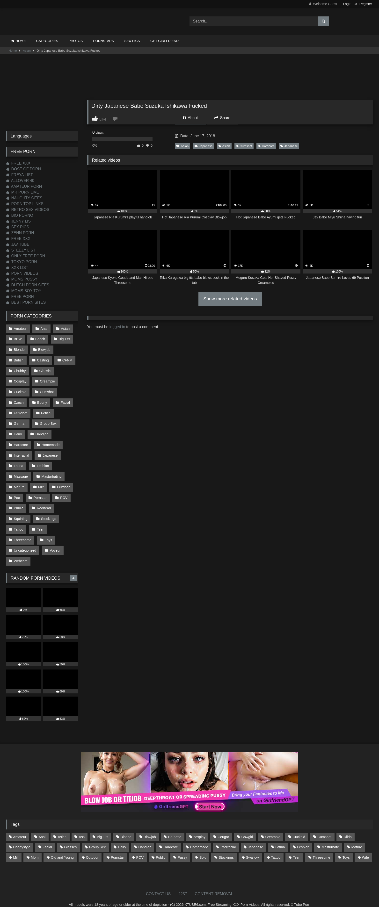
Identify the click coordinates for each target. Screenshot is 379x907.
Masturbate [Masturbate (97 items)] (330, 839)
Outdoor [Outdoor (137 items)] (92, 849)
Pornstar (39, 492)
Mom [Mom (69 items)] (34, 849)
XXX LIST (17, 268)
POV (63, 492)
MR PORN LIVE (22, 192)
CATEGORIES (47, 41)
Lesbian (42, 461)
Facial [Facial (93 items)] (47, 839)
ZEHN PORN (20, 233)
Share (222, 118)
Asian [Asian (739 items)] (62, 829)
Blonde (19, 349)
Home (13, 50)
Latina (18, 461)
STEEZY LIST (21, 250)
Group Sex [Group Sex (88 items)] (97, 839)
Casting (43, 359)
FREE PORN (20, 297)
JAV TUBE (17, 244)
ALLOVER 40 (20, 181)
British (18, 359)
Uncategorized (25, 543)
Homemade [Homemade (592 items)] (199, 839)
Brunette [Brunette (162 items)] (174, 829)
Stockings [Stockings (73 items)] (226, 849)
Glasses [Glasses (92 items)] (70, 839)
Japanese (204, 146)
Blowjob (44, 349)
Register (365, 4)
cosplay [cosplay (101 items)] (199, 829)
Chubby (20, 369)
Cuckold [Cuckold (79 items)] (299, 829)
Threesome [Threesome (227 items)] (321, 849)
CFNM (67, 359)
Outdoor (63, 482)
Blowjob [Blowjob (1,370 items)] (150, 829)
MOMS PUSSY (21, 279)
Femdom (21, 410)
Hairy (18, 430)
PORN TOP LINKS (25, 204)
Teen (40, 523)
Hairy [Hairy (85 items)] (122, 839)
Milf (40, 482)
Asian (27, 50)
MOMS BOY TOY (23, 291)
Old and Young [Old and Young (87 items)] (62, 849)
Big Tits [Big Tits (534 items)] (102, 829)
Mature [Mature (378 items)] (356, 839)
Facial (64, 400)
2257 (182, 886)
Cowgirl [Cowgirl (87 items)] (247, 829)
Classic (44, 369)
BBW (18, 339)
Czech (19, 400)
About (190, 118)
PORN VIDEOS (22, 273)
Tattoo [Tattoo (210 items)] (275, 849)
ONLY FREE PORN (25, 256)
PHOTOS (75, 41)
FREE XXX (18, 163)
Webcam (21, 553)
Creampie (47, 380)
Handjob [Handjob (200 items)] (144, 839)
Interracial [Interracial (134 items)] (228, 839)
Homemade (50, 441)
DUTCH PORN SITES (27, 285)
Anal (43, 328)
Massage (21, 471)
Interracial (21, 451)
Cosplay (20, 380)
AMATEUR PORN (24, 186)
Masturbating (51, 471)
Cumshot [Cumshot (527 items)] (324, 829)
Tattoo (18, 523)
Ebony (42, 400)
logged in (117, 327)
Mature (19, 482)
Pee (17, 492)
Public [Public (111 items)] (160, 849)
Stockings (48, 512)
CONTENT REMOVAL (214, 886)
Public (18, 502)
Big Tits (64, 339)
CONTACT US (158, 886)
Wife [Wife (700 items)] (365, 849)
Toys (48, 533)
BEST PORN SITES (26, 302)
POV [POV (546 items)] (140, 849)
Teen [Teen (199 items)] (296, 849)
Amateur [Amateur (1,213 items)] (19, 829)
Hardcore (266, 146)
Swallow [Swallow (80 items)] (252, 849)
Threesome (22, 533)
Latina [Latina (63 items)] (280, 839)
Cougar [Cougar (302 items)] (223, 829)
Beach (40, 339)
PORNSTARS (103, 41)
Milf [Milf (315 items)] (15, 849)
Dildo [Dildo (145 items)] (348, 829)
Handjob (41, 430)
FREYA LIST (19, 175)
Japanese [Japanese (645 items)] (255, 839)
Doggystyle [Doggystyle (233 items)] (21, 839)
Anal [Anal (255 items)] (41, 829)
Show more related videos (230, 298)
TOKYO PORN (21, 262)
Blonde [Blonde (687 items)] (126, 829)
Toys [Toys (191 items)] (346, 849)
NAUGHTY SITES (24, 198)
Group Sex (48, 420)
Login (347, 4)
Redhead (43, 502)
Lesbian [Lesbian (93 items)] (303, 839)
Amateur (20, 328)
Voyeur (55, 543)
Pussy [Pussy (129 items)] (182, 849)
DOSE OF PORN (23, 169)
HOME (21, 41)
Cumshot (244, 146)
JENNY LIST (19, 221)
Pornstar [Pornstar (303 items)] (117, 849)
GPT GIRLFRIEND (164, 41)
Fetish (45, 410)
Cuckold (20, 390)
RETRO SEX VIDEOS (27, 210)
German (20, 420)
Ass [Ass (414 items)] (82, 829)
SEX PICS (132, 41)
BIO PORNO (19, 215)
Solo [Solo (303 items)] (202, 849)
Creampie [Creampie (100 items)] (272, 829)
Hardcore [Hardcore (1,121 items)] (171, 839)
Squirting (21, 512)
